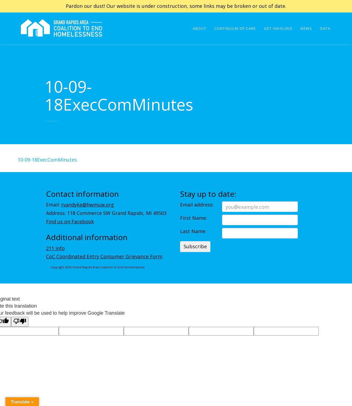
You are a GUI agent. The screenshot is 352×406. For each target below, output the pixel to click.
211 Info (55, 248)
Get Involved (278, 28)
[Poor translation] (19, 322)
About (199, 28)
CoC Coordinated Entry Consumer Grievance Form (104, 256)
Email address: (197, 204)
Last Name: (193, 231)
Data (325, 28)
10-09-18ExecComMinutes (47, 159)
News (306, 28)
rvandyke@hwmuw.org (87, 204)
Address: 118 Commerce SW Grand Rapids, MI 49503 (106, 213)
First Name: (193, 218)
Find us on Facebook (70, 221)
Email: (80, 204)
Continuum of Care (235, 28)
